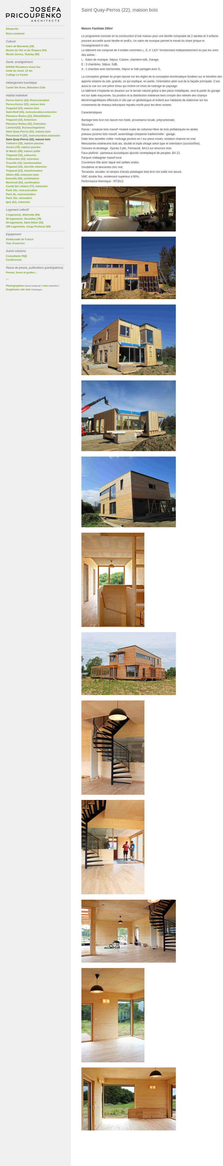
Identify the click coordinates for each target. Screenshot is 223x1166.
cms (45, 285)
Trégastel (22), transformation (24, 170)
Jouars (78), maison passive (23, 147)
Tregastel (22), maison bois (22, 108)
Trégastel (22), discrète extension (26, 166)
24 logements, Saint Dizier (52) (24, 222)
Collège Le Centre (17, 74)
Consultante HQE (16, 256)
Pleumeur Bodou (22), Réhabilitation (28, 116)
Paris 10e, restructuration (21, 190)
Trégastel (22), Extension (21, 119)
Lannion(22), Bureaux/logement (25, 127)
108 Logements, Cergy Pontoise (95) (28, 226)
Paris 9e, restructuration (21, 194)
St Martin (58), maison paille (23, 151)
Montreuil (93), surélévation (23, 182)
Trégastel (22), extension (21, 155)
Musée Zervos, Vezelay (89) (22, 54)
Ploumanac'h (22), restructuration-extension (33, 135)
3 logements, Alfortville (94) (23, 214)
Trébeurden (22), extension (22, 158)
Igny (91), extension (18, 202)
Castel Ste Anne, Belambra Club (25, 87)
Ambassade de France (20, 239)
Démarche (12, 28)
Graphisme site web (18, 289)
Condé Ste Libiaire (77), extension (27, 186)
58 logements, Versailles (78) (23, 218)
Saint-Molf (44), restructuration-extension (31, 112)
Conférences (14, 259)
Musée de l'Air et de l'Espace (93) (26, 50)
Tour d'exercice (15, 243)
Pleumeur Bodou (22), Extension (26, 123)
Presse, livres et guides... (21, 272)
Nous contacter (15, 33)
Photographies (15, 285)
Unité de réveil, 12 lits (19, 70)
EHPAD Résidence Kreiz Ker (23, 67)
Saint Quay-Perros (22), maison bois (28, 131)
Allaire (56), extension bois (22, 174)
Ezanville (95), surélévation (22, 178)
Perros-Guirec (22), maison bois (25, 104)
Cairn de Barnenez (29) (20, 46)
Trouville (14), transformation (24, 162)
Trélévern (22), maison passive (25, 143)
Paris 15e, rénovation (19, 198)
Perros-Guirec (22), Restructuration (27, 100)
